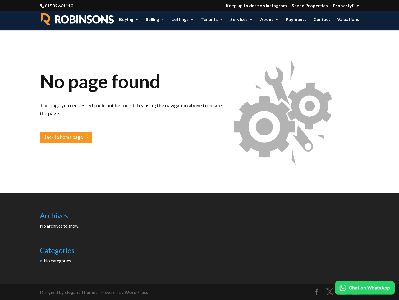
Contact (321, 19)
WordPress (136, 292)
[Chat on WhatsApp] (365, 288)
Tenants (209, 19)
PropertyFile (346, 5)
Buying (126, 19)
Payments (296, 19)
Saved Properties (310, 5)
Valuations (348, 19)
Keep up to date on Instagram (256, 5)
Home (106, 19)
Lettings (180, 19)
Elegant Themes (81, 292)
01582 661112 (59, 5)
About (266, 19)
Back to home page (63, 137)
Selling (152, 19)
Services (239, 19)
